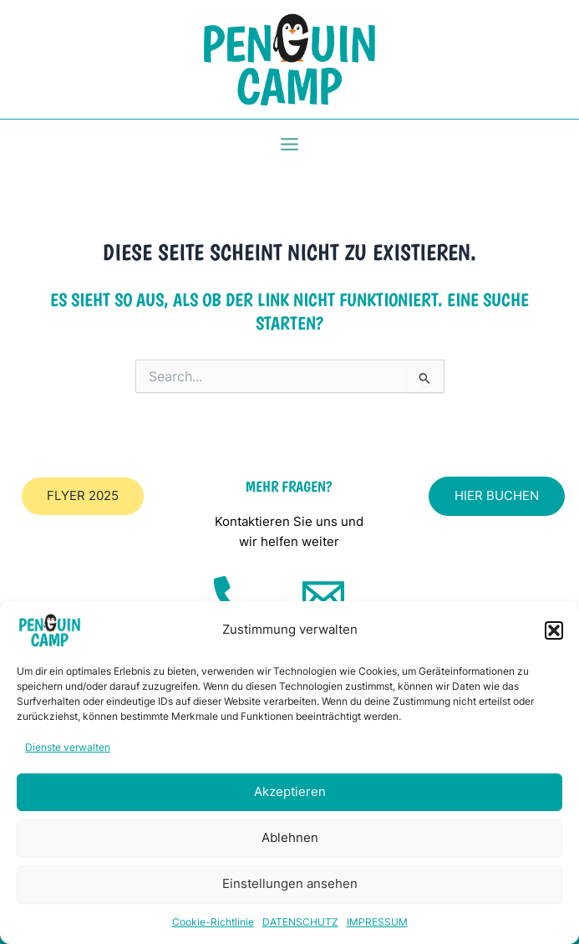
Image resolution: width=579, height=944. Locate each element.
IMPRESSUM (377, 922)
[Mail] (323, 597)
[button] (554, 630)
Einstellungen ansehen (290, 883)
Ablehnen (290, 837)
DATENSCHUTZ (300, 922)
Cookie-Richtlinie (213, 922)
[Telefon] (234, 597)
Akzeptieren (290, 791)
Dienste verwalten (67, 747)
